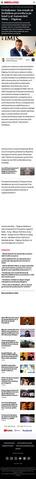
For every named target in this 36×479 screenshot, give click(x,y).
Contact (18, 448)
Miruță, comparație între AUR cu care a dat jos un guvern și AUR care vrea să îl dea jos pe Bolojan (10, 332)
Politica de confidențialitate (25, 446)
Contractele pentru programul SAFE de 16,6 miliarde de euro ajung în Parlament (9, 343)
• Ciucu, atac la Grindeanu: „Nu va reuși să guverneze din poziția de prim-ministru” (16, 286)
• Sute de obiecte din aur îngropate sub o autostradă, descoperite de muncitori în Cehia (16, 261)
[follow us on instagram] (17, 431)
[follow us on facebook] (27, 431)
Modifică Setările (18, 453)
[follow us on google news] (9, 426)
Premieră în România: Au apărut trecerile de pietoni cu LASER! (9, 416)
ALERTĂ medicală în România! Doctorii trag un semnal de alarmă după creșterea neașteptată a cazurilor (9, 368)
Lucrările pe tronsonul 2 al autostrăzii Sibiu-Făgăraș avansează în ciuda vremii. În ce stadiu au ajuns (10, 170)
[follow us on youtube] (8, 431)
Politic (12, 7)
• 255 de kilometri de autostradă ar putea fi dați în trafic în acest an (16, 255)
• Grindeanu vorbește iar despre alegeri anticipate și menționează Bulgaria (15, 281)
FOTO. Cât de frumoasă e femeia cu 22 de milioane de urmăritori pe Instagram (10, 380)
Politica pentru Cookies (24, 443)
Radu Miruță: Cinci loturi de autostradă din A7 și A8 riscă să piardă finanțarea (10, 320)
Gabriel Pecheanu (11, 60)
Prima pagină (5, 7)
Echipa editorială (9, 443)
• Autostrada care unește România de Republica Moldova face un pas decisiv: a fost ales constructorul (17, 275)
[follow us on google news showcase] (24, 426)
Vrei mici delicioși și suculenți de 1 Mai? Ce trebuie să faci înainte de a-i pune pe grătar (9, 405)
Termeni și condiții (8, 446)
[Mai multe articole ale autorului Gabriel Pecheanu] (3, 60)
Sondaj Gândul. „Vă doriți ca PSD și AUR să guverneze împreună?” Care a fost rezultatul (9, 355)
